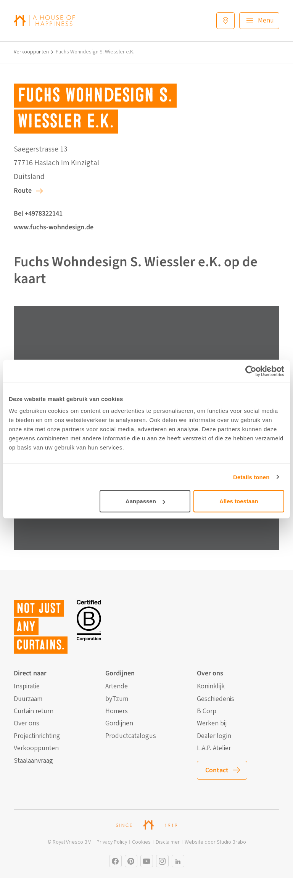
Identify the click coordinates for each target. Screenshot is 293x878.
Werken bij (212, 723)
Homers (116, 711)
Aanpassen (145, 501)
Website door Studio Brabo (215, 842)
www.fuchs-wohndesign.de (53, 227)
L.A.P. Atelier (214, 748)
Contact (217, 770)
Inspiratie (27, 686)
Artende (116, 686)
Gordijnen (119, 723)
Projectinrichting (37, 736)
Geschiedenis (215, 699)
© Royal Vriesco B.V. (69, 842)
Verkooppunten (31, 52)
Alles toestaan (238, 501)
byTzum (116, 699)
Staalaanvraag (33, 761)
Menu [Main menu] (266, 20)
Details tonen (251, 477)
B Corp (206, 711)
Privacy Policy (112, 842)
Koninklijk (211, 686)
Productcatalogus (130, 736)
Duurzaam (28, 699)
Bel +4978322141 (38, 213)
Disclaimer (168, 842)
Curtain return (33, 711)
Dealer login (214, 736)
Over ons (26, 723)
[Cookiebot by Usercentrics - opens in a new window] (250, 371)
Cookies (141, 842)
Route (23, 190)
